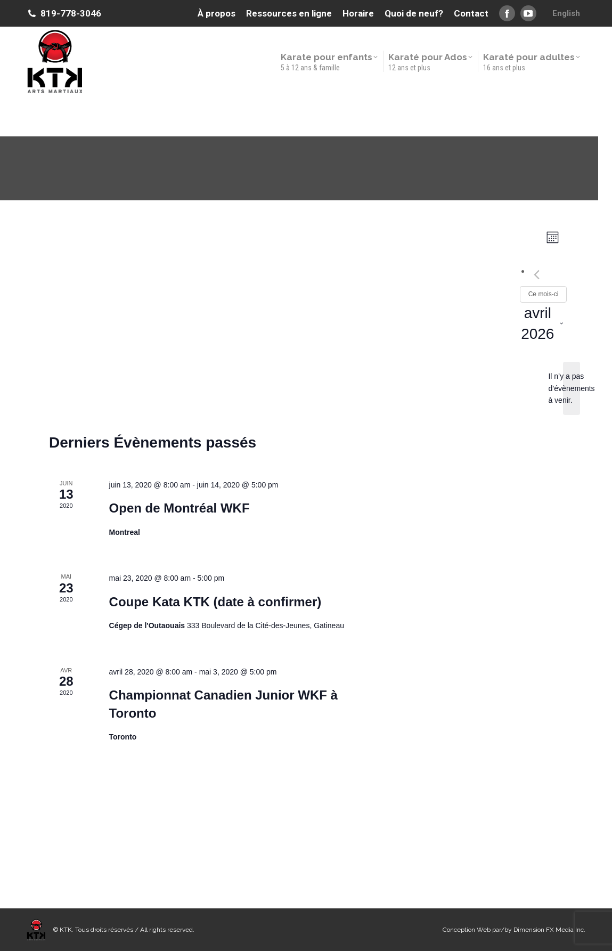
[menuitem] (566, 13)
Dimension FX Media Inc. (549, 929)
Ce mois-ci (543, 294)
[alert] (571, 388)
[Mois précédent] (537, 274)
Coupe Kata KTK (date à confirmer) (215, 602)
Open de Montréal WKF (179, 508)
